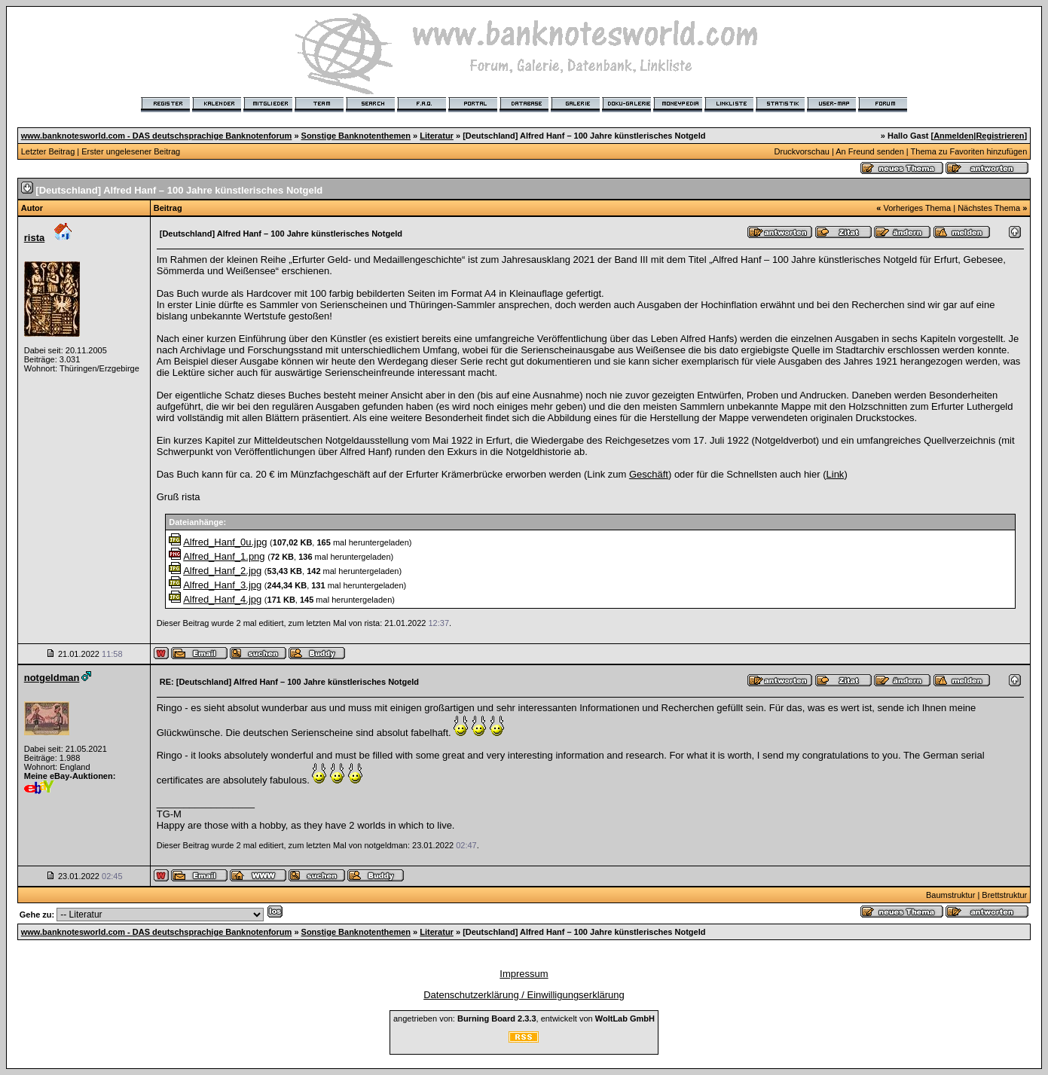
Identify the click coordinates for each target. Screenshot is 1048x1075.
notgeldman (52, 677)
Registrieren (1000, 135)
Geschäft (648, 474)
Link (835, 474)
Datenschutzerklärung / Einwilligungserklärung (524, 994)
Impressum (524, 973)
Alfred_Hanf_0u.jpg (225, 542)
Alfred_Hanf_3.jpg (222, 585)
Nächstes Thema (989, 207)
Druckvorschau (802, 151)
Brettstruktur (1004, 894)
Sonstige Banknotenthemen (356, 135)
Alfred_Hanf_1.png (223, 556)
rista (34, 237)
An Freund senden (870, 151)
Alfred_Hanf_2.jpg (222, 570)
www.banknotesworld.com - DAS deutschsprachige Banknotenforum (156, 135)
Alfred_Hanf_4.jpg (222, 599)
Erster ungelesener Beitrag (130, 151)
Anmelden (953, 135)
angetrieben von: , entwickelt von (524, 1018)
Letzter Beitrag (48, 151)
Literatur (437, 135)
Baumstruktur (950, 894)
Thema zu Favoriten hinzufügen (969, 151)
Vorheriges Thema (917, 207)
